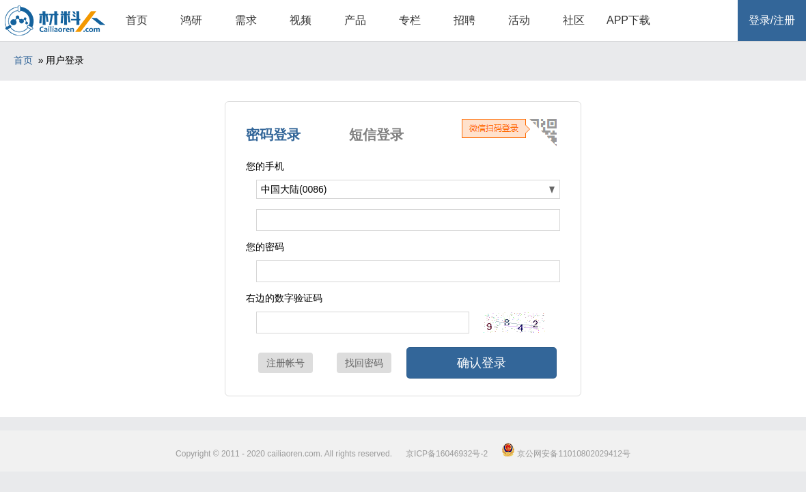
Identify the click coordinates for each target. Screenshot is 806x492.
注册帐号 (285, 362)
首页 (137, 20)
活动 (519, 20)
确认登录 (481, 363)
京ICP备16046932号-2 (447, 454)
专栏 (410, 20)
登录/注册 (772, 20)
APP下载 (628, 20)
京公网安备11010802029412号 (565, 454)
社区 (574, 20)
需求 (246, 20)
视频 (300, 20)
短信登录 (376, 134)
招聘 (464, 20)
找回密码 (364, 362)
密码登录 (273, 134)
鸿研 (191, 20)
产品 (355, 20)
